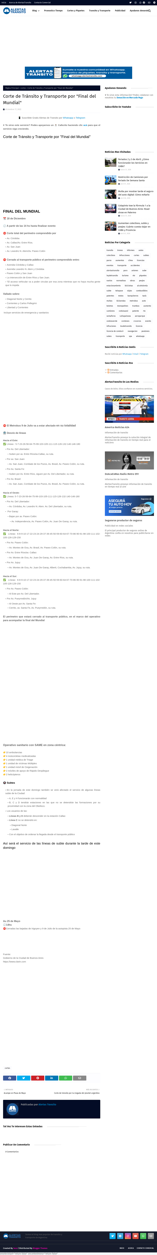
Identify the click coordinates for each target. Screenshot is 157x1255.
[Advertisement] (78, 39)
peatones (145, 331)
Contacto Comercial (42, 3)
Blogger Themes (40, 1248)
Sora (15, 1248)
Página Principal (12, 88)
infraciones (111, 326)
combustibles (141, 291)
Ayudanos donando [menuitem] (139, 10)
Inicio (4, 3)
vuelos (109, 281)
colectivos (111, 255)
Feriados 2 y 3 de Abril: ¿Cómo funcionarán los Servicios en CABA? (133, 163)
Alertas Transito (47, 1104)
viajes (129, 291)
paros (109, 260)
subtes (146, 255)
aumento (147, 306)
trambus (135, 306)
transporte (121, 265)
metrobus (134, 301)
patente (135, 311)
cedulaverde (112, 321)
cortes (23, 88)
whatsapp (140, 336)
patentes (110, 296)
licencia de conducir (115, 331)
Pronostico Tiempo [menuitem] (53, 10)
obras (132, 281)
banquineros (133, 296)
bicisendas (121, 301)
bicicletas (129, 286)
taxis (144, 296)
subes (109, 336)
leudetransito (126, 326)
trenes (120, 250)
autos (141, 250)
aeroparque (140, 316)
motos (120, 296)
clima (130, 260)
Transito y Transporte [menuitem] (99, 10)
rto (144, 311)
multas (109, 301)
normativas (121, 281)
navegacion (132, 331)
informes (130, 250)
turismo (125, 275)
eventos (110, 265)
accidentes (135, 265)
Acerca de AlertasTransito (20, 3)
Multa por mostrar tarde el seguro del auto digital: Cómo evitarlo (135, 193)
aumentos (120, 260)
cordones (125, 321)
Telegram (80, 117)
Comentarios (114, 372)
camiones (111, 311)
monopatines (122, 306)
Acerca (131, 1248)
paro (125, 270)
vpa (130, 336)
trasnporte (120, 336)
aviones (135, 270)
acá (85, 125)
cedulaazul (123, 311)
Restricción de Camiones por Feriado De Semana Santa (133, 179)
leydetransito (112, 275)
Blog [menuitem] (34, 10)
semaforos (111, 316)
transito (110, 250)
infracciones (124, 255)
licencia (139, 326)
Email (135, 354)
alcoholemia (142, 286)
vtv (134, 275)
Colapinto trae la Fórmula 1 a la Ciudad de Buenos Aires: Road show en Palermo (134, 209)
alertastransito (113, 270)
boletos (110, 306)
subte (109, 291)
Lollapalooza (125, 316)
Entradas (113, 370)
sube (144, 270)
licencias (140, 260)
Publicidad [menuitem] (120, 10)
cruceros (137, 321)
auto (144, 301)
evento (148, 321)
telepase (119, 291)
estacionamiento (114, 286)
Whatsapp (68, 117)
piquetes (143, 275)
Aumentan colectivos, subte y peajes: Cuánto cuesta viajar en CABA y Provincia (134, 226)
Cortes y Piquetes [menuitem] (75, 10)
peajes (142, 281)
